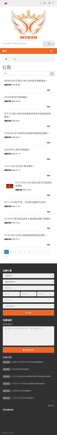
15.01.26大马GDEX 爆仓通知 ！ (20, 166)
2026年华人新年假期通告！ (18, 149)
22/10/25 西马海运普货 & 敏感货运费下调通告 (27, 218)
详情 (48, 90)
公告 (14, 59)
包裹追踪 (28, 349)
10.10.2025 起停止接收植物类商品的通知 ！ (26, 235)
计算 (28, 312)
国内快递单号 (8, 324)
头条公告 (7, 357)
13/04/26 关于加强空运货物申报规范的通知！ (27, 133)
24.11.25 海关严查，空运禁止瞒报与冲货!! (25, 202)
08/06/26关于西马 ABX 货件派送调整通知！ (26, 80)
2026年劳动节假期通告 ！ (17, 97)
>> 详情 (51, 365)
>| (7, 256)
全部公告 (51, 405)
